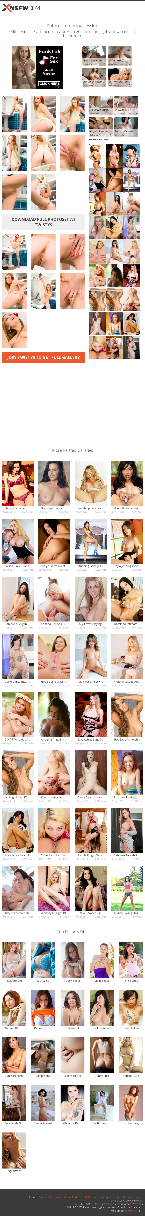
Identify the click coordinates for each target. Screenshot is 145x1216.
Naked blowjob (125, 1197)
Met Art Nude (92, 1197)
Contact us (130, 1210)
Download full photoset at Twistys (44, 221)
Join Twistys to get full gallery (43, 357)
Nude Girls (78, 1197)
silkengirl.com (108, 1197)
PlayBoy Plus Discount (50, 1197)
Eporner (138, 1197)
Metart (67, 1197)
